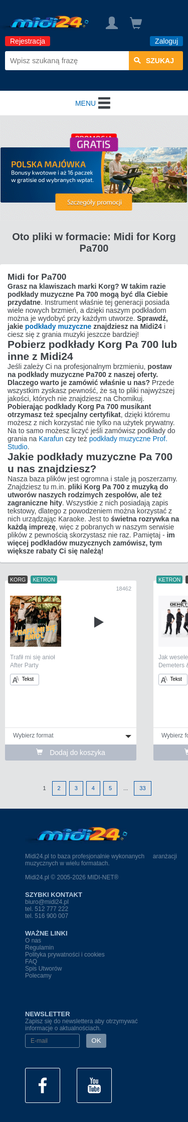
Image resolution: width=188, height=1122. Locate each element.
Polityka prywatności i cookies (65, 954)
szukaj (154, 61)
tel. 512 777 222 (46, 908)
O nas (33, 940)
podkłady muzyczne (58, 326)
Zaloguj (166, 41)
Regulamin (39, 947)
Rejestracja (27, 41)
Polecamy (38, 975)
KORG (18, 580)
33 (142, 788)
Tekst (23, 679)
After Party (24, 665)
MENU (94, 103)
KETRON (44, 580)
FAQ (31, 961)
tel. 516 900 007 (46, 915)
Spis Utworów (43, 968)
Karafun (51, 439)
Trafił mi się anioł (32, 657)
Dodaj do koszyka (70, 753)
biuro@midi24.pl (47, 901)
